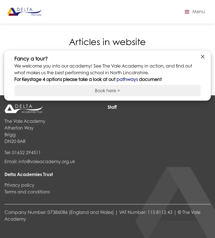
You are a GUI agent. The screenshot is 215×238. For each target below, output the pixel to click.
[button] (194, 11)
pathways (127, 79)
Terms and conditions (27, 191)
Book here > (107, 90)
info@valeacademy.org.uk (46, 161)
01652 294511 (26, 152)
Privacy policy (19, 185)
